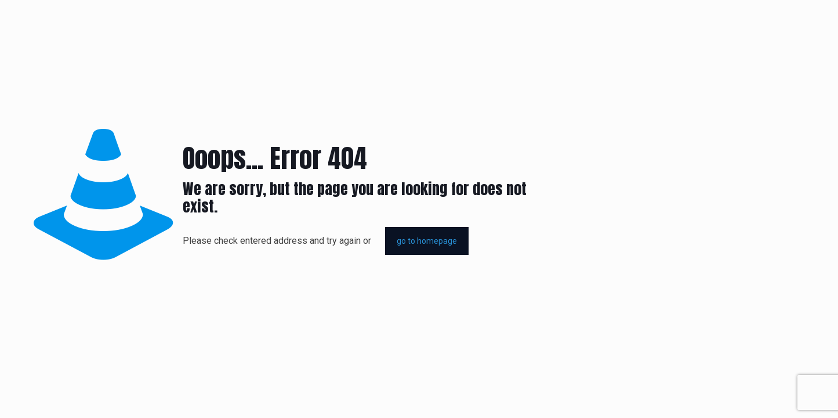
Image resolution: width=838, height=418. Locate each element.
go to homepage (427, 241)
